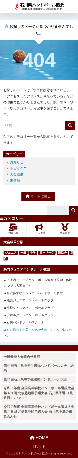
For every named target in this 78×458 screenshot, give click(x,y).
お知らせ (16, 162)
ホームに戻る (38, 196)
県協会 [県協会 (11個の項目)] (62, 252)
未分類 (15, 180)
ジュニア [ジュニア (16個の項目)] (11, 252)
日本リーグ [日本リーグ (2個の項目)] (47, 252)
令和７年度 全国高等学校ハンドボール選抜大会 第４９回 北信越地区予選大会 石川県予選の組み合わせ (40, 411)
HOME (39, 437)
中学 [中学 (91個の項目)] (33, 252)
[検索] (70, 125)
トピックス (18, 168)
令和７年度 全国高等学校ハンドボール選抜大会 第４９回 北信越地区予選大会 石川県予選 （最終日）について (40, 393)
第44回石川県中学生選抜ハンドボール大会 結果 (39, 368)
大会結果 (16, 174)
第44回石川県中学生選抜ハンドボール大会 (35, 379)
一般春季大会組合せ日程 (22, 357)
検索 (73, 210)
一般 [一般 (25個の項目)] (23, 252)
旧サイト (39, 446)
